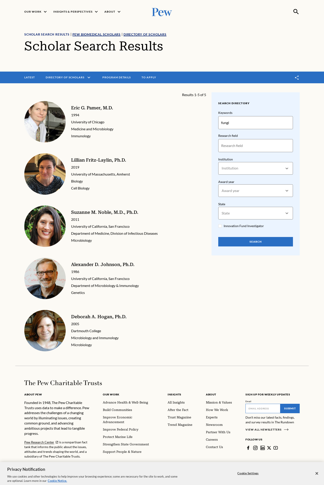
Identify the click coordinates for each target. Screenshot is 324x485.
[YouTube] (275, 448)
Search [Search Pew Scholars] (256, 241)
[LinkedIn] (262, 448)
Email (248, 401)
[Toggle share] (297, 77)
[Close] (317, 476)
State (221, 204)
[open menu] (89, 77)
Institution (225, 159)
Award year (226, 182)
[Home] (63, 382)
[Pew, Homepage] (162, 11)
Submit (290, 408)
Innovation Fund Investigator (244, 226)
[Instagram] (255, 448)
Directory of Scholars (145, 34)
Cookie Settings (248, 476)
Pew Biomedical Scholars (96, 34)
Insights (174, 394)
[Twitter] (269, 448)
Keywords (225, 113)
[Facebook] (248, 448)
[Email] (262, 408)
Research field (228, 136)
